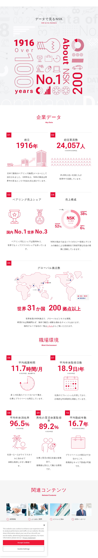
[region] (23, 539)
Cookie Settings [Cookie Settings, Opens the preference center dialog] (23, 549)
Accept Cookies (23, 542)
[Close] (44, 525)
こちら (50, 326)
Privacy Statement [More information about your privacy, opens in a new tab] (29, 538)
